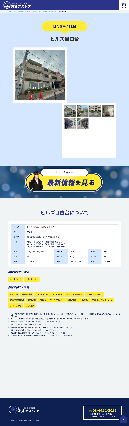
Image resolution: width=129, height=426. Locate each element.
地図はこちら (53, 236)
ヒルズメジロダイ (46, 227)
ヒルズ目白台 (32, 227)
